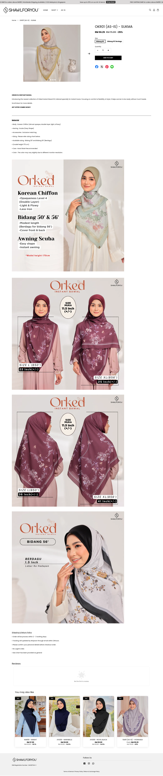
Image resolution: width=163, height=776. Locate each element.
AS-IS (63, 10)
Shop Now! (113, 2)
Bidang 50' (100, 42)
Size (96, 39)
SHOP (54, 10)
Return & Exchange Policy (91, 772)
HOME (45, 10)
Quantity (98, 47)
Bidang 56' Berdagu (114, 42)
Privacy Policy (79, 772)
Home (14, 21)
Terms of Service (69, 772)
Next (89, 54)
